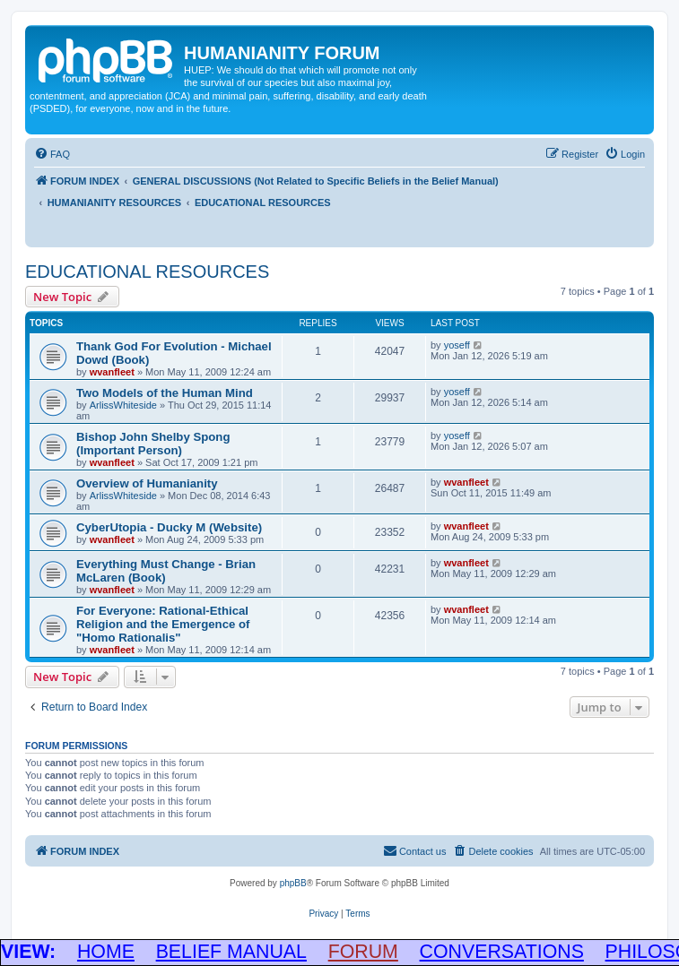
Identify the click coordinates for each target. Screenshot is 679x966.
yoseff (457, 345)
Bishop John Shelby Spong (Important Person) (153, 443)
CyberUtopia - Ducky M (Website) (169, 527)
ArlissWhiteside (123, 405)
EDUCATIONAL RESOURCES (147, 271)
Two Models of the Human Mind (164, 393)
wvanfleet (112, 372)
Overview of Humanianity (147, 483)
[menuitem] (52, 154)
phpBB (293, 883)
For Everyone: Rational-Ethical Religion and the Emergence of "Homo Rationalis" (162, 624)
